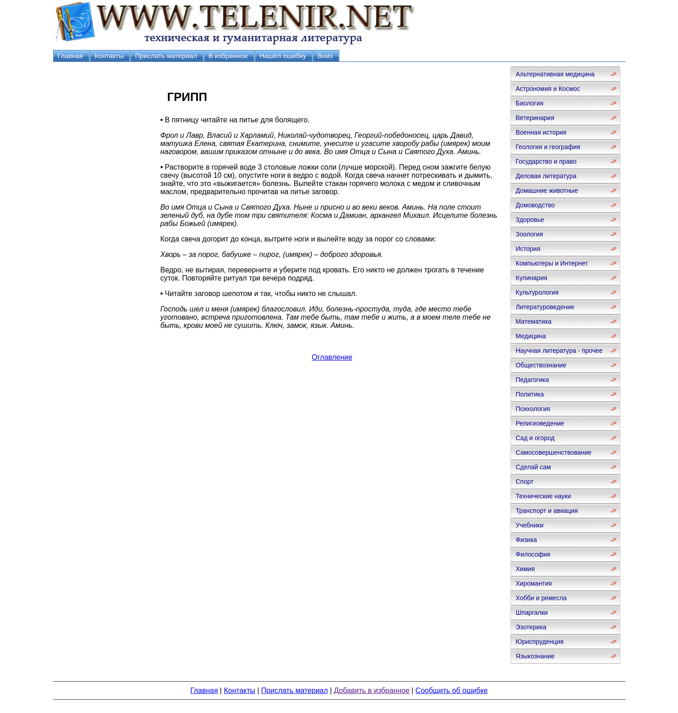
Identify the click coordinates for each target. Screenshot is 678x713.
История (527, 248)
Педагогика (532, 379)
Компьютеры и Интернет (551, 263)
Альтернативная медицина (554, 74)
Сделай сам (533, 467)
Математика (533, 321)
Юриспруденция (539, 641)
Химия (524, 568)
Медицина (530, 336)
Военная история (540, 132)
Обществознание (540, 365)
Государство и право (545, 161)
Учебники (529, 525)
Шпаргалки (531, 612)
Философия (532, 554)
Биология (529, 103)
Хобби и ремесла (540, 598)
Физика (526, 539)
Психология (532, 408)
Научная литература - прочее (558, 350)
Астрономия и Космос (547, 88)
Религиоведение (539, 423)
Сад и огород (534, 438)
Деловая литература (545, 176)
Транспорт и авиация (546, 510)
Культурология (537, 292)
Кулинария (531, 277)
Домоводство (534, 205)
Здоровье (529, 219)
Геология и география (547, 147)
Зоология (529, 234)
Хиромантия (533, 583)
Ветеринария (534, 117)
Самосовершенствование (553, 452)
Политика (529, 394)
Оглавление (332, 357)
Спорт (524, 481)
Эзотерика (530, 627)
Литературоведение (544, 307)
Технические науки (543, 496)
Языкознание (534, 656)
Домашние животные (546, 190)
